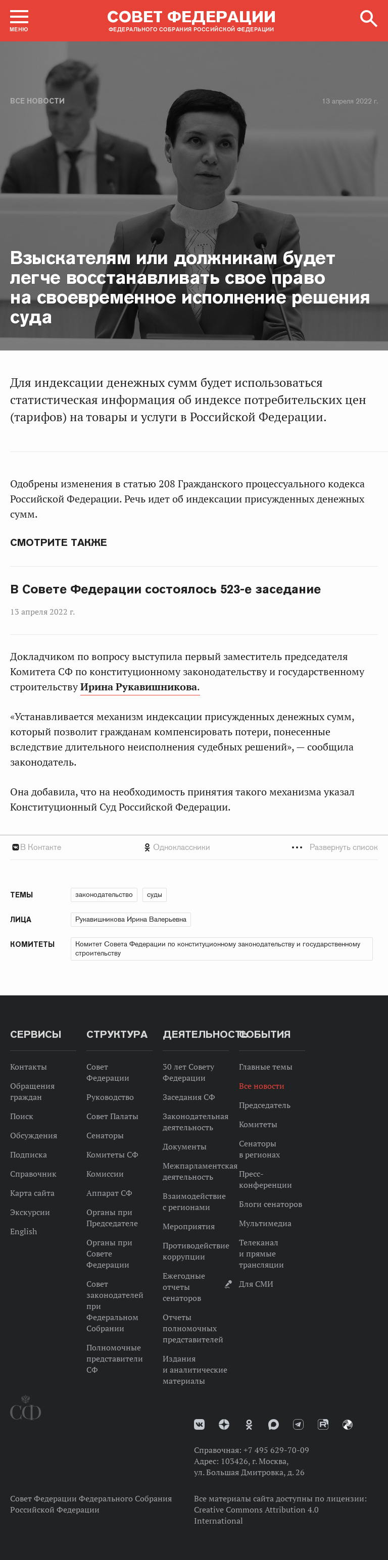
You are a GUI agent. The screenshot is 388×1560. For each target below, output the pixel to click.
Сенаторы (105, 1135)
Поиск (21, 1116)
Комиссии (105, 1174)
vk (199, 1424)
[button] (19, 20)
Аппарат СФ (109, 1193)
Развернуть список (344, 847)
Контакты (28, 1067)
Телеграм (298, 1424)
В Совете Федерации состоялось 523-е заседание (165, 589)
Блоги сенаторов (270, 1204)
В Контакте (40, 847)
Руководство (110, 1097)
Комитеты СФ (112, 1154)
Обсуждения (33, 1135)
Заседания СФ (189, 1097)
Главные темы (266, 1067)
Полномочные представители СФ (114, 1358)
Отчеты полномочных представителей (193, 1328)
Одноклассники (181, 847)
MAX (273, 1424)
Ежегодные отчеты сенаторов (184, 1287)
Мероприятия (189, 1226)
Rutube (323, 1424)
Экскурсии (30, 1212)
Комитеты (258, 1124)
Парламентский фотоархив (348, 1425)
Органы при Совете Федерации (109, 1253)
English (23, 1231)
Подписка (28, 1154)
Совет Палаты (112, 1116)
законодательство (104, 894)
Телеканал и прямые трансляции (261, 1253)
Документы (185, 1146)
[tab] (194, 847)
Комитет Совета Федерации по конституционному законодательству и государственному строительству (217, 948)
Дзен (224, 1424)
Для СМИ (256, 1284)
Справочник (33, 1174)
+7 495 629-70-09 (276, 1450)
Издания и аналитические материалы (195, 1369)
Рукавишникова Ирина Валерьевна (130, 919)
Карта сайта (32, 1193)
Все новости (37, 101)
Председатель (264, 1105)
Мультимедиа (265, 1223)
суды (154, 894)
